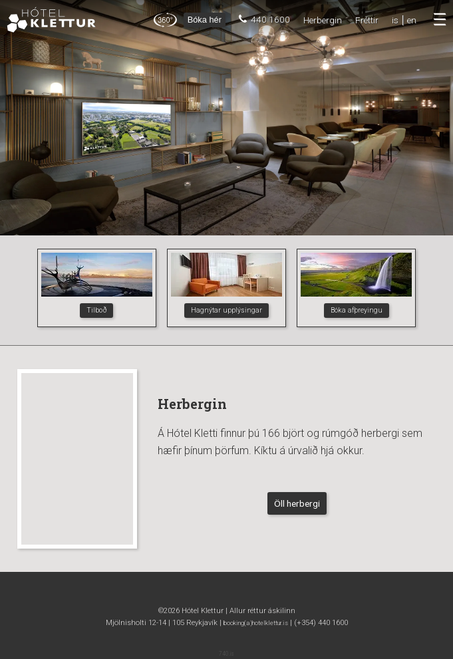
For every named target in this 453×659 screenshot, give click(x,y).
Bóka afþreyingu (356, 310)
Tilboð (96, 310)
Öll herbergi (297, 503)
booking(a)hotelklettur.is (256, 622)
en (411, 20)
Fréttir (366, 20)
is (395, 20)
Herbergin (322, 20)
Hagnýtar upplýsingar (226, 310)
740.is (226, 653)
